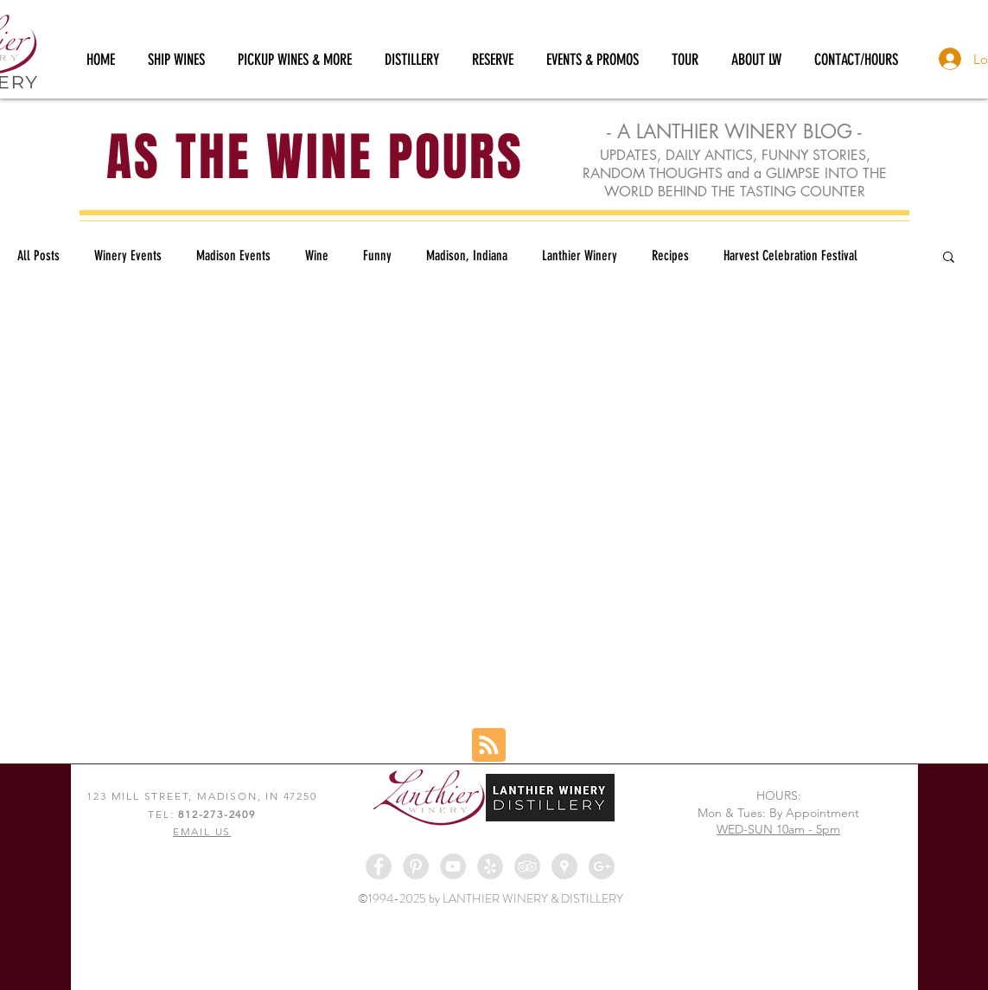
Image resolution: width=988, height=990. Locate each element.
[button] (948, 258)
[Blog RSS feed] (489, 745)
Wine (316, 255)
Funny (377, 255)
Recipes (670, 255)
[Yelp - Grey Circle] (490, 866)
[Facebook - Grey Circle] (379, 866)
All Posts (38, 255)
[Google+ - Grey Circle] (602, 866)
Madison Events (233, 255)
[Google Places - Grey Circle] (564, 866)
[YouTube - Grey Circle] (453, 866)
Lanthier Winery (579, 255)
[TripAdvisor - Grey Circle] (527, 866)
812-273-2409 (217, 814)
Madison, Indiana (466, 255)
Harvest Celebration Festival (790, 255)
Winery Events (128, 255)
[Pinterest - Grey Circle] (416, 866)
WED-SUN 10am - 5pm (778, 829)
